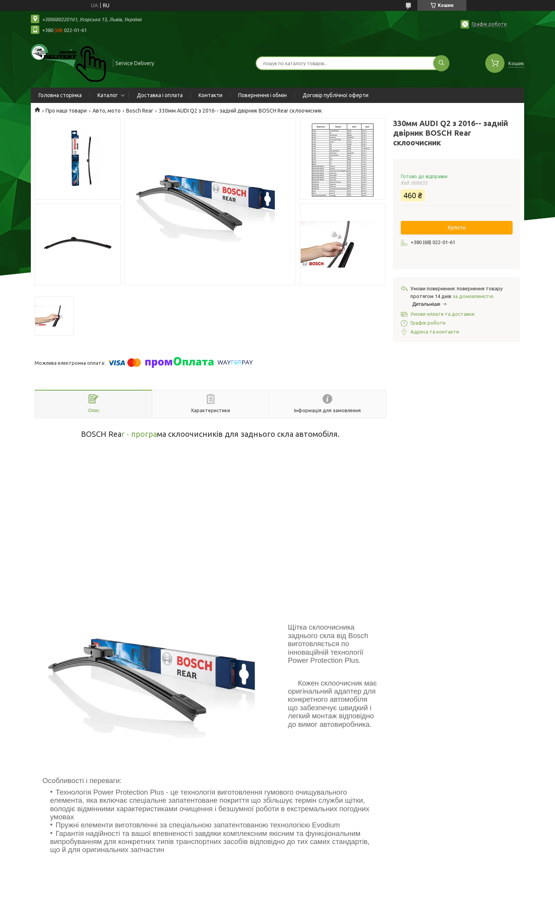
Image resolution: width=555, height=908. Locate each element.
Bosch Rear (139, 111)
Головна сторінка (60, 95)
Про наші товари (66, 111)
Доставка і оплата (160, 95)
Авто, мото (106, 111)
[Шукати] (441, 63)
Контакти (210, 95)
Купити (457, 227)
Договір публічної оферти (335, 95)
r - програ (139, 434)
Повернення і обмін (262, 95)
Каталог (108, 95)
